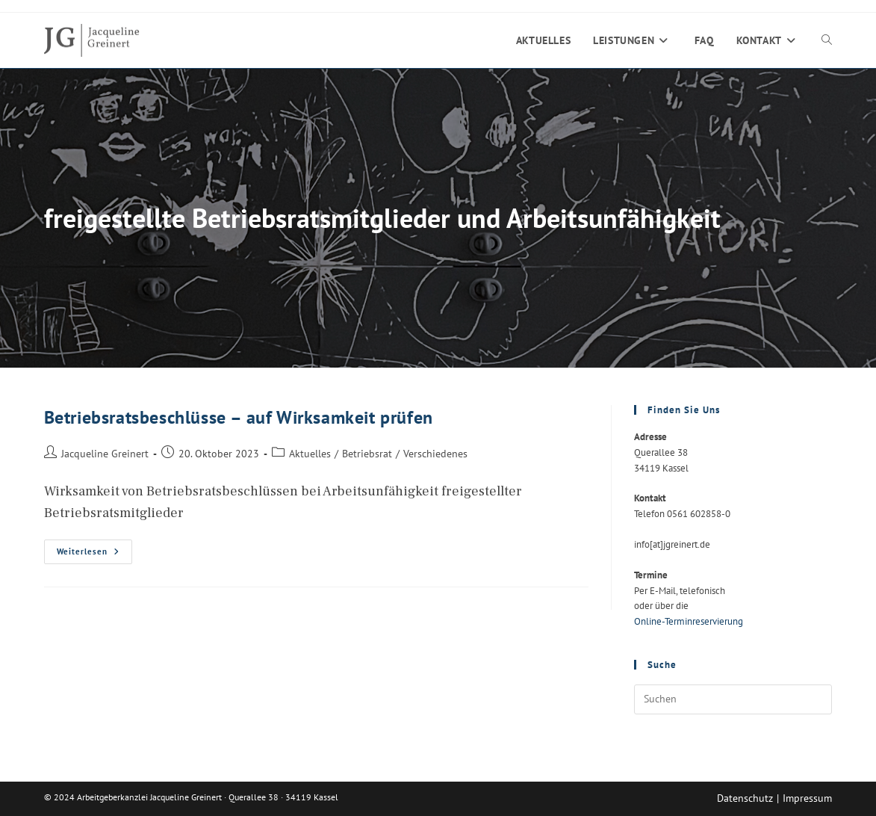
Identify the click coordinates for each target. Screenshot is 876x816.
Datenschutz (745, 798)
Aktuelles (310, 453)
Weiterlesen (94, 554)
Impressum (807, 798)
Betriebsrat (367, 453)
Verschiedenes (435, 453)
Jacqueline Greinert (105, 453)
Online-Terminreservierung (688, 621)
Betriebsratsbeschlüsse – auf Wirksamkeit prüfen (238, 417)
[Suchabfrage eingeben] (733, 699)
